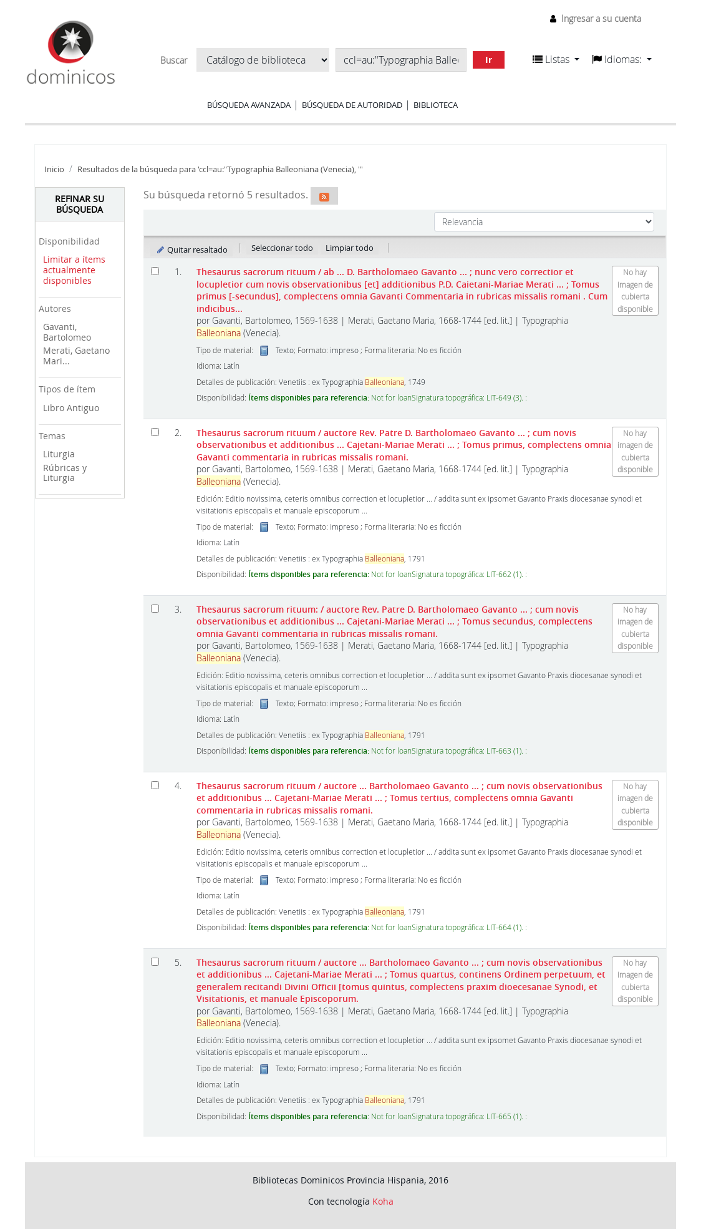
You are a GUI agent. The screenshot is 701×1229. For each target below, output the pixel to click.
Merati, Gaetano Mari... (76, 355)
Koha (383, 1201)
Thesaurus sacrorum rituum (401, 290)
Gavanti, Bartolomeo (67, 332)
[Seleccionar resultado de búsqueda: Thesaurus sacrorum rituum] (155, 271)
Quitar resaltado (191, 249)
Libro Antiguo (71, 408)
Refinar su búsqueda (79, 204)
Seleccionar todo (282, 247)
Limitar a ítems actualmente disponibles (74, 269)
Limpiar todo (350, 247)
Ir (488, 60)
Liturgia (59, 454)
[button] (556, 59)
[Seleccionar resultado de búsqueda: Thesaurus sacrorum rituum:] (155, 609)
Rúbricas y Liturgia (65, 473)
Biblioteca (435, 104)
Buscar (173, 60)
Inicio (54, 169)
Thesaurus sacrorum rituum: (394, 621)
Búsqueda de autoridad (352, 104)
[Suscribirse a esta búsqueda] (324, 196)
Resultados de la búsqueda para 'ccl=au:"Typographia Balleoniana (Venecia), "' (220, 169)
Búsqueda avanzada (249, 104)
